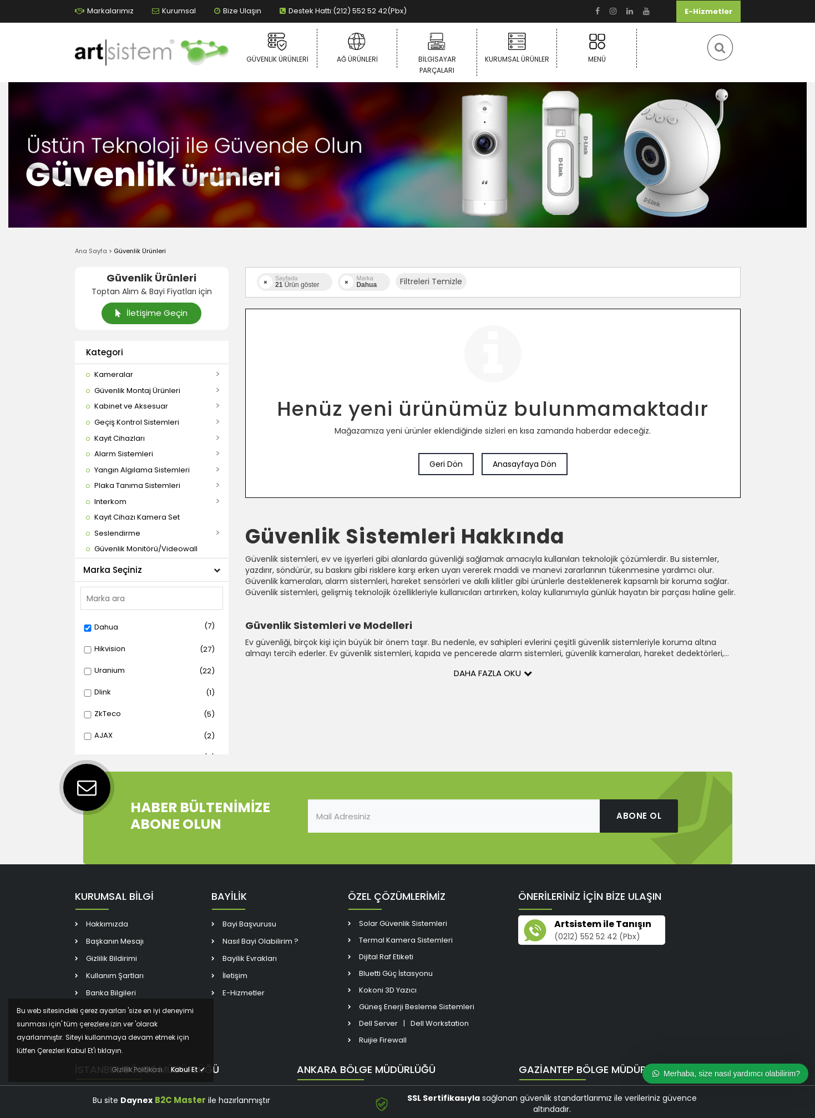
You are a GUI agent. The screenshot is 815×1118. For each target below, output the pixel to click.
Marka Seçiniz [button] (152, 570)
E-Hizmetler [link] (708, 11)
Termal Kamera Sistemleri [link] (406, 940)
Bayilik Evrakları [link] (249, 958)
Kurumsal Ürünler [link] (517, 48)
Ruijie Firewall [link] (383, 1040)
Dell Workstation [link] (440, 1023)
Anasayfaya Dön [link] (524, 464)
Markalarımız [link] (104, 11)
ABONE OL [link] (638, 816)
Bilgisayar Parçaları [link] (437, 53)
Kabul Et (188, 1069)
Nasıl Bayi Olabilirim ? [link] (260, 941)
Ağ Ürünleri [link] (357, 48)
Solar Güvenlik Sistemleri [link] (403, 923)
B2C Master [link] (180, 1100)
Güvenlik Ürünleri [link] (277, 48)
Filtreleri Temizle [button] (431, 281)
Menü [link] (597, 48)
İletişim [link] (234, 975)
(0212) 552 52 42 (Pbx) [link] (597, 936)
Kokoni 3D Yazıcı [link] (388, 990)
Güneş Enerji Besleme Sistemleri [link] (416, 1006)
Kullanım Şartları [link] (115, 975)
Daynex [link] (136, 1100)
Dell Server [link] (378, 1023)
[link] (597, 11)
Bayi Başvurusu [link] (249, 924)
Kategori (104, 352)
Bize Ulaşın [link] (237, 11)
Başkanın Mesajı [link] (115, 941)
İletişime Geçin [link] (151, 313)
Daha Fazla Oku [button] (493, 673)
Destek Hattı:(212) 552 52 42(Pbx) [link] (343, 11)
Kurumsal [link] (174, 11)
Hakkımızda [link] (107, 924)
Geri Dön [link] (446, 464)
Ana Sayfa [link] (91, 250)
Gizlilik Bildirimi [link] (111, 958)
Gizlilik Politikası (137, 1069)
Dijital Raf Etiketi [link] (386, 956)
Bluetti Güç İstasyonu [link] (396, 973)
